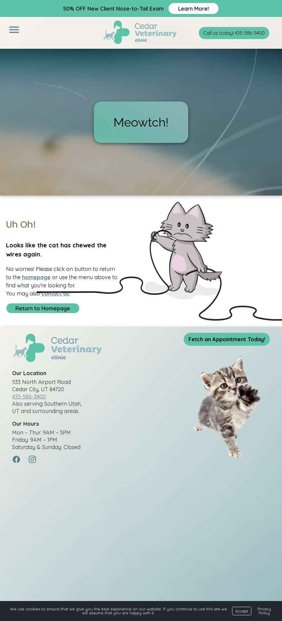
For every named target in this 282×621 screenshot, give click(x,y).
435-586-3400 (29, 396)
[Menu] (14, 29)
